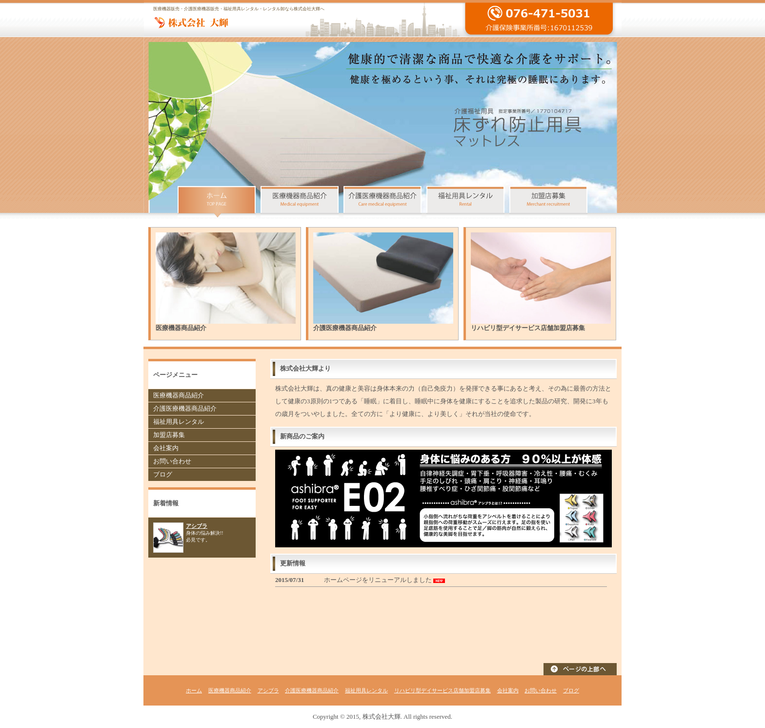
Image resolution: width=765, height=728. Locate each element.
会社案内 (166, 448)
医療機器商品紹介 (178, 395)
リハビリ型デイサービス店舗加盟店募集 (442, 690)
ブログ (162, 474)
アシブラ (196, 526)
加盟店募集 (169, 434)
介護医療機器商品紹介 (185, 408)
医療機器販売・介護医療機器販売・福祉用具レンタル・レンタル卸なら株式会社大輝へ (238, 8)
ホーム (194, 690)
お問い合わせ (172, 461)
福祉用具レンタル (178, 421)
